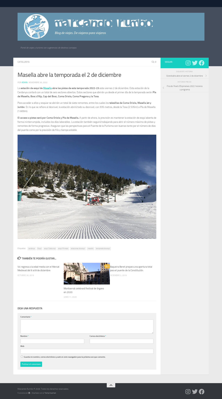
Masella (47, 88)
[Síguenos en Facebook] (201, 63)
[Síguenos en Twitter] (195, 63)
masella (90, 248)
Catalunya (24, 62)
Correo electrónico (98, 336)
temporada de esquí (103, 248)
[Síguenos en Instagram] (188, 63)
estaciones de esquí (78, 248)
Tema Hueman (50, 393)
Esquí (39, 248)
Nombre (24, 336)
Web (22, 346)
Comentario (25, 317)
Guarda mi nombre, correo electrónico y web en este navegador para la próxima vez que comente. (64, 357)
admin (24, 82)
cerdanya (31, 248)
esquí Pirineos (63, 248)
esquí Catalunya (50, 248)
